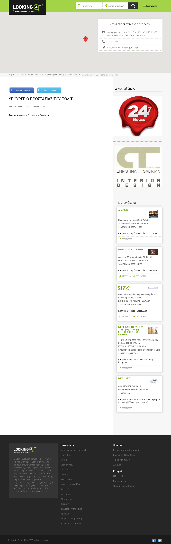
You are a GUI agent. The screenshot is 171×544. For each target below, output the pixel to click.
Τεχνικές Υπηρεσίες (71, 518)
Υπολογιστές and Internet (73, 450)
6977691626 (136, 227)
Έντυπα (65, 469)
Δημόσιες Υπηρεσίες (54, 75)
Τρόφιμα (65, 513)
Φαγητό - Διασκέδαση (71, 484)
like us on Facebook (153, 540)
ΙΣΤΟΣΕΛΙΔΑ (126, 276)
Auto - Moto (66, 489)
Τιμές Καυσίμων (121, 459)
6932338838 (136, 350)
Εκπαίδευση (67, 479)
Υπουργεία (72, 75)
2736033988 (124, 350)
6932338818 (149, 350)
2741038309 (124, 305)
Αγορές (64, 474)
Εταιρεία (118, 471)
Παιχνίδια (66, 455)
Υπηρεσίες (66, 494)
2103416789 (132, 353)
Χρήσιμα (118, 445)
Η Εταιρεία (118, 476)
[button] (85, 39)
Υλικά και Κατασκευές (72, 523)
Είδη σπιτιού (67, 464)
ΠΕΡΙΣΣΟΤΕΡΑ (127, 239)
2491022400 (124, 264)
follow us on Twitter (159, 540)
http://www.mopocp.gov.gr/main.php (123, 48)
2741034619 (136, 305)
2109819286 (124, 393)
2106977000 (113, 41)
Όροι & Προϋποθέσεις (124, 486)
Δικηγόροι (118, 464)
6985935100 (136, 264)
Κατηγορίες (151, 6)
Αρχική (12, 75)
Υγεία (64, 459)
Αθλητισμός (67, 499)
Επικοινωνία (119, 481)
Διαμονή (65, 504)
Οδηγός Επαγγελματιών (30, 75)
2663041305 (124, 227)
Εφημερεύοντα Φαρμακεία (126, 450)
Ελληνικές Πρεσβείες (124, 455)
